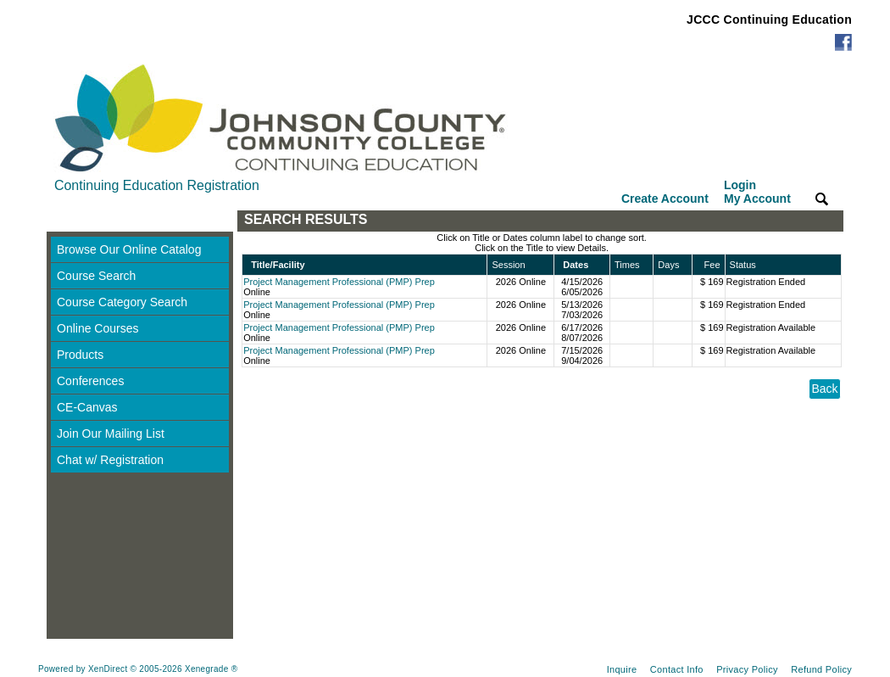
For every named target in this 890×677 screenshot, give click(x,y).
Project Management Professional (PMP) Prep (339, 282)
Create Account (665, 198)
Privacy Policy (747, 669)
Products (80, 354)
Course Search (96, 276)
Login (757, 191)
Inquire (622, 669)
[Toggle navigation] (63, 221)
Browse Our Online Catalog (129, 249)
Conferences (90, 381)
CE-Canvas (87, 407)
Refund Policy (821, 669)
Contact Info (677, 669)
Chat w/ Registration (110, 460)
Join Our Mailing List (110, 433)
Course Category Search (122, 302)
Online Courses (98, 328)
